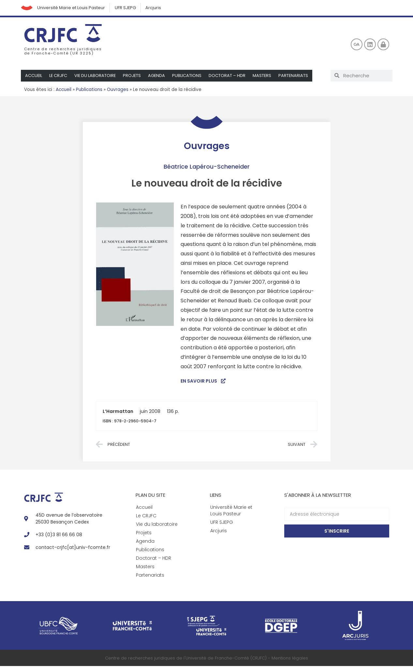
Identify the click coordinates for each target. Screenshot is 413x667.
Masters (264, 76)
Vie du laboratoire (96, 76)
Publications (188, 76)
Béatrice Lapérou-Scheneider (207, 167)
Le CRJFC (59, 76)
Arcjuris (156, 8)
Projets (133, 76)
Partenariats (296, 76)
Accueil (33, 76)
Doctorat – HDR (229, 76)
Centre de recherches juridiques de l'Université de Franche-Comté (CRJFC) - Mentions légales (206, 659)
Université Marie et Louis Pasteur (73, 8)
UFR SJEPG (127, 8)
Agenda (158, 76)
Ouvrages (117, 90)
